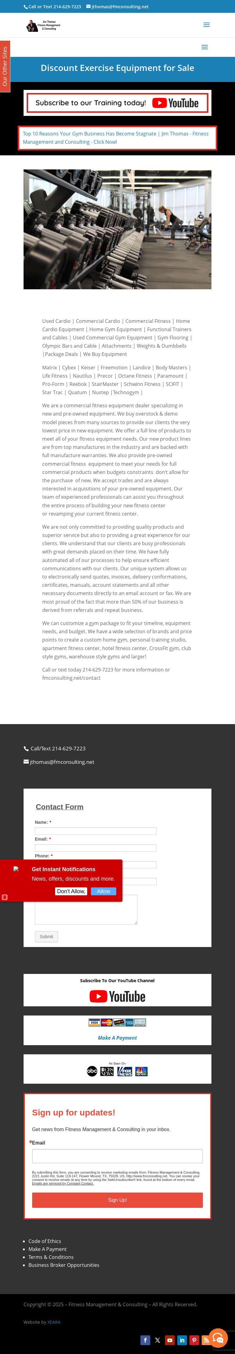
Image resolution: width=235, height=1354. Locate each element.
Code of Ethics (44, 1241)
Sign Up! (117, 1200)
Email (38, 1143)
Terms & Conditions (51, 1257)
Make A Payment (47, 1249)
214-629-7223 (67, 6)
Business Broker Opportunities (63, 1265)
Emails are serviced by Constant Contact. (63, 1183)
